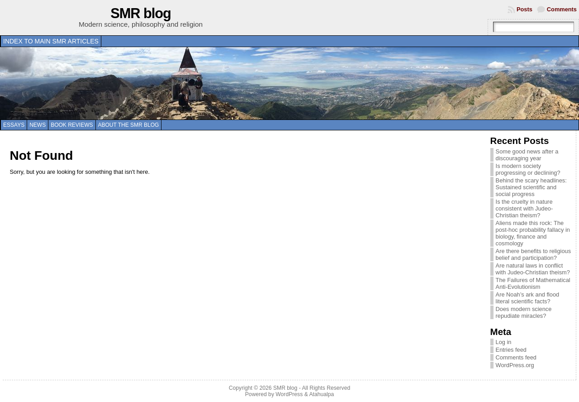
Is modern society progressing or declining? (528, 169)
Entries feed (511, 349)
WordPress (289, 394)
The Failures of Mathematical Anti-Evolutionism (533, 283)
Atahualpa (321, 394)
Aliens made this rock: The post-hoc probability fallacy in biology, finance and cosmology (533, 233)
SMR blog (140, 13)
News (37, 125)
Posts (524, 9)
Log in (504, 342)
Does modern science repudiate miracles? (524, 312)
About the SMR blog (128, 125)
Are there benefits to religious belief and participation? (533, 254)
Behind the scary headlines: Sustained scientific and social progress (531, 187)
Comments (562, 9)
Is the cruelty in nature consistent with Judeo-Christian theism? (524, 208)
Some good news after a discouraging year (527, 155)
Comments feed (516, 357)
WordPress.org (515, 365)
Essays (13, 125)
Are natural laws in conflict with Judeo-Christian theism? (533, 269)
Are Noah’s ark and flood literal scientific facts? (528, 298)
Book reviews (72, 125)
